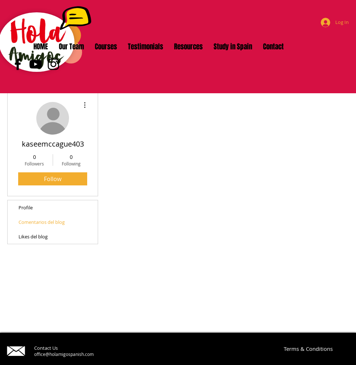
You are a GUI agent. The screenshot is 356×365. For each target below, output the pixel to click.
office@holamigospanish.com (64, 354)
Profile (26, 207)
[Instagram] (53, 64)
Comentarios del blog (42, 222)
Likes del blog (33, 236)
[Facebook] (17, 64)
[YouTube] (35, 64)
